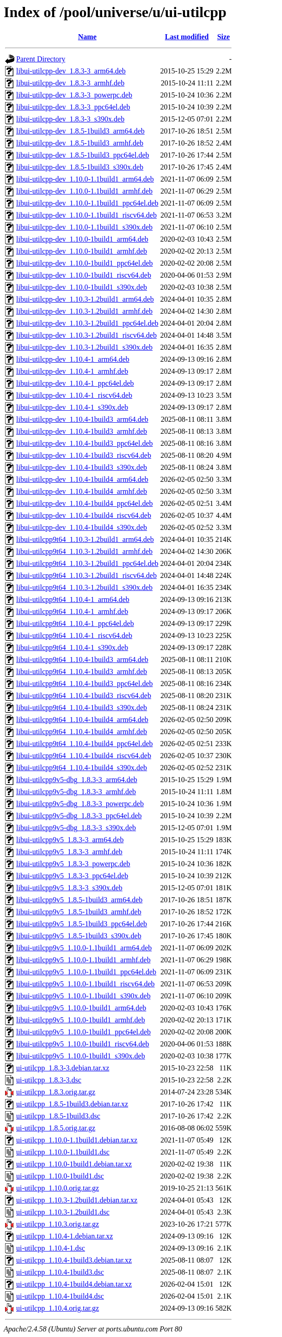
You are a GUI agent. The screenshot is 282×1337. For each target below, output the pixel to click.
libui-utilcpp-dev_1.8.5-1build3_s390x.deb (79, 167)
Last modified (187, 37)
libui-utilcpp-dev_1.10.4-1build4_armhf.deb (81, 491)
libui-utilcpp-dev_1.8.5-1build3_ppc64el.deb (82, 155)
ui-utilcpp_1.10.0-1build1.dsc (60, 1176)
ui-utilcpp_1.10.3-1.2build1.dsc (63, 1212)
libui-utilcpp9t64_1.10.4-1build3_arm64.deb (82, 659)
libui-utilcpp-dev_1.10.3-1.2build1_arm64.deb (85, 299)
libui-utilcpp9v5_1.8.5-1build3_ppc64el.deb (81, 924)
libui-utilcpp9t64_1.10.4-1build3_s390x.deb (81, 707)
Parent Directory (40, 59)
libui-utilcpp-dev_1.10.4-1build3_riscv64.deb (83, 455)
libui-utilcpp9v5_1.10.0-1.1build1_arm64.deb (84, 948)
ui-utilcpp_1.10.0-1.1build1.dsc (63, 1152)
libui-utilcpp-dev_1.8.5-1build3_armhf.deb (79, 143)
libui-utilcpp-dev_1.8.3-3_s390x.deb (70, 119)
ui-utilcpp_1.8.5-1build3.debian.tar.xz (72, 1104)
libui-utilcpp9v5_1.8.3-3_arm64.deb (69, 840)
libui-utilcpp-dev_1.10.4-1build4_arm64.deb (82, 479)
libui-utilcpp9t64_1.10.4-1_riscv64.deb (74, 635)
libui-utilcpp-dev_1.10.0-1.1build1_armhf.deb (84, 191)
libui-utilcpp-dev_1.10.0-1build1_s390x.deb (81, 287)
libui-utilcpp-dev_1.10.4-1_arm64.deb (72, 359)
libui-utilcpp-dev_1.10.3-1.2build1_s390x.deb (84, 347)
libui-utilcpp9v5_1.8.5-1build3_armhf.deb (78, 912)
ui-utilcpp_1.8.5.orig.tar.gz (55, 1128)
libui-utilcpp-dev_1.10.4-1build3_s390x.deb (81, 467)
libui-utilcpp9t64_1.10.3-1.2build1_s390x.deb (84, 587)
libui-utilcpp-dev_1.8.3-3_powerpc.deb (74, 95)
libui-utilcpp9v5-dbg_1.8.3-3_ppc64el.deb (79, 816)
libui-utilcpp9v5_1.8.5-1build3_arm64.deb (79, 900)
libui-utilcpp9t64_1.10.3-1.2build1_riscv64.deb (86, 575)
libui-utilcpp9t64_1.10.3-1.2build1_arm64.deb (85, 539)
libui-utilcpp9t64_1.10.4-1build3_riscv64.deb (83, 695)
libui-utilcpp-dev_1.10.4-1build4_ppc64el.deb (84, 503)
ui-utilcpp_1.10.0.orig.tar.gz (57, 1188)
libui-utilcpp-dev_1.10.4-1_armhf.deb (72, 371)
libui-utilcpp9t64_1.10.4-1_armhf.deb (72, 611)
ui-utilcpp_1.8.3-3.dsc (48, 1080)
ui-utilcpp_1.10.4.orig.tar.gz (57, 1308)
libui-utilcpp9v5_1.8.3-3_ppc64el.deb (72, 876)
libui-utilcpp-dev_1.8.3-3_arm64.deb (71, 71)
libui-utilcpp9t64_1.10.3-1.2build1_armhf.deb (84, 551)
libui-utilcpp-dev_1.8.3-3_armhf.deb (70, 83)
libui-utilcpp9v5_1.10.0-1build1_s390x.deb (80, 1056)
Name (87, 37)
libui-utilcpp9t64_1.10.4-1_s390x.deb (72, 647)
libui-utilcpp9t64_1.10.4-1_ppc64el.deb (75, 623)
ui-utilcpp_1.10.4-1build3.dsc (60, 1272)
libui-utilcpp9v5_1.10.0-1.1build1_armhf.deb (83, 960)
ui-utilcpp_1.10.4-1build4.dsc (60, 1296)
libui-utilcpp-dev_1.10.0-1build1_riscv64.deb (83, 275)
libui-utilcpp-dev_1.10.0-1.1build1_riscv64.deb (86, 215)
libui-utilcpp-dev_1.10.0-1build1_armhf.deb (81, 251)
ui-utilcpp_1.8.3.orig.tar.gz (55, 1092)
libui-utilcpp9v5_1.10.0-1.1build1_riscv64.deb (85, 984)
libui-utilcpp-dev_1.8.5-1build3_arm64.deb (80, 131)
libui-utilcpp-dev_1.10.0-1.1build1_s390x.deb (84, 227)
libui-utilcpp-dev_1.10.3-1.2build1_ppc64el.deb (87, 323)
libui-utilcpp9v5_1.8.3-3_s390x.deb (69, 888)
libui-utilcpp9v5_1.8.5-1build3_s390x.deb (78, 936)
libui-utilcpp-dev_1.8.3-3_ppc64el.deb (73, 107)
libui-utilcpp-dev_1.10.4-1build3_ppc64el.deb (84, 443)
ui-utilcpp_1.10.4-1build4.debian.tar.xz (74, 1284)
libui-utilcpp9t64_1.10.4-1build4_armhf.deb (81, 731)
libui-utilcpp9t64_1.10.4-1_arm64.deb (72, 599)
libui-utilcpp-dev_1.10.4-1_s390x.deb (72, 407)
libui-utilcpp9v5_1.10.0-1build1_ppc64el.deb (83, 1032)
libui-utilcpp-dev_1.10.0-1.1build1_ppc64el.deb (87, 203)
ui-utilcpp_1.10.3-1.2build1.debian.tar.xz (76, 1200)
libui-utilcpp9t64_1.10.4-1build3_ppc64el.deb (84, 683)
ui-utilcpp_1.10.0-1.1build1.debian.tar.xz (76, 1140)
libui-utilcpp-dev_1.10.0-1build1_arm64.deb (82, 239)
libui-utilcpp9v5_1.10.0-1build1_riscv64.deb (82, 1044)
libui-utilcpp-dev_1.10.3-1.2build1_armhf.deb (84, 311)
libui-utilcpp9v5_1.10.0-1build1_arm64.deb (81, 1008)
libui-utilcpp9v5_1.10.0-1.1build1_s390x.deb (83, 996)
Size (223, 37)
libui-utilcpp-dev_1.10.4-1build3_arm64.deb (82, 419)
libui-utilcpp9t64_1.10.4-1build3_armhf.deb (81, 671)
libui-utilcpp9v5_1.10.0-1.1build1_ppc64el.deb (86, 972)
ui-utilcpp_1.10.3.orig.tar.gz (57, 1224)
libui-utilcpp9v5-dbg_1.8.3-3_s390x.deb (76, 828)
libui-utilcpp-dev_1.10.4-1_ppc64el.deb (75, 383)
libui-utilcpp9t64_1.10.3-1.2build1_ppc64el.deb (87, 563)
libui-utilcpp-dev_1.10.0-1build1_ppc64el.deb (84, 263)
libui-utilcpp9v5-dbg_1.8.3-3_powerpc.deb (80, 804)
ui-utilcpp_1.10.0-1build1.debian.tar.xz (74, 1164)
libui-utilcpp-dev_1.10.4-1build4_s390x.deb (81, 527)
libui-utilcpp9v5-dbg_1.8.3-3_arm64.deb (76, 780)
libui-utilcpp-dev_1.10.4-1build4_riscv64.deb (83, 515)
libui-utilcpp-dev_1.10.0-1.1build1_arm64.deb (85, 179)
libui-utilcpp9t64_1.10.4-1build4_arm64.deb (82, 719)
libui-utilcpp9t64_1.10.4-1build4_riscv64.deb (83, 756)
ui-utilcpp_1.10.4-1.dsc (50, 1248)
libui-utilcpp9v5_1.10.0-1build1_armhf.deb (80, 1020)
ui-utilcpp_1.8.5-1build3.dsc (58, 1116)
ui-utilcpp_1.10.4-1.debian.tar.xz (64, 1236)
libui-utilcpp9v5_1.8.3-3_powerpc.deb (73, 864)
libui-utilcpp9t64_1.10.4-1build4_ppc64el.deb (84, 744)
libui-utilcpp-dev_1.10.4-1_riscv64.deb (74, 395)
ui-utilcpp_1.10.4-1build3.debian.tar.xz (74, 1260)
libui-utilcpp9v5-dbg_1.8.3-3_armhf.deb (76, 792)
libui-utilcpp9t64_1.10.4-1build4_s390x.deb (81, 768)
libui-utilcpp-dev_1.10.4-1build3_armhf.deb (81, 431)
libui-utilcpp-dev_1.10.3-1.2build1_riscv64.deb (86, 335)
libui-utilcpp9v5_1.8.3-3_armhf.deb (69, 852)
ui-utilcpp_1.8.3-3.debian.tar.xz (62, 1068)
